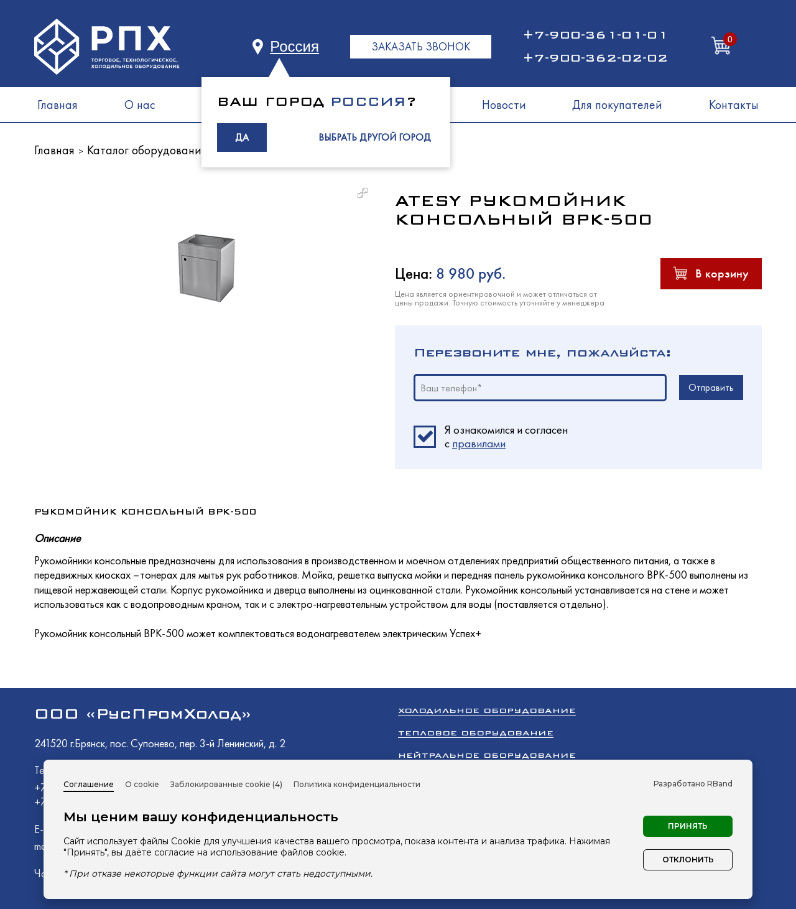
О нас (139, 104)
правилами (479, 443)
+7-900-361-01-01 (595, 35)
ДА (242, 137)
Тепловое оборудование (475, 732)
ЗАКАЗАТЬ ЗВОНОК (420, 46)
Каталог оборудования (147, 150)
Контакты (734, 104)
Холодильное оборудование (487, 710)
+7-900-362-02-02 (595, 58)
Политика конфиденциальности (357, 784)
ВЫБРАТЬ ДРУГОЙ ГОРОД (374, 137)
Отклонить (688, 859)
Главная (57, 104)
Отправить (711, 387)
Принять (688, 826)
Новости (504, 104)
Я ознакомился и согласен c (506, 436)
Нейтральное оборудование (487, 755)
